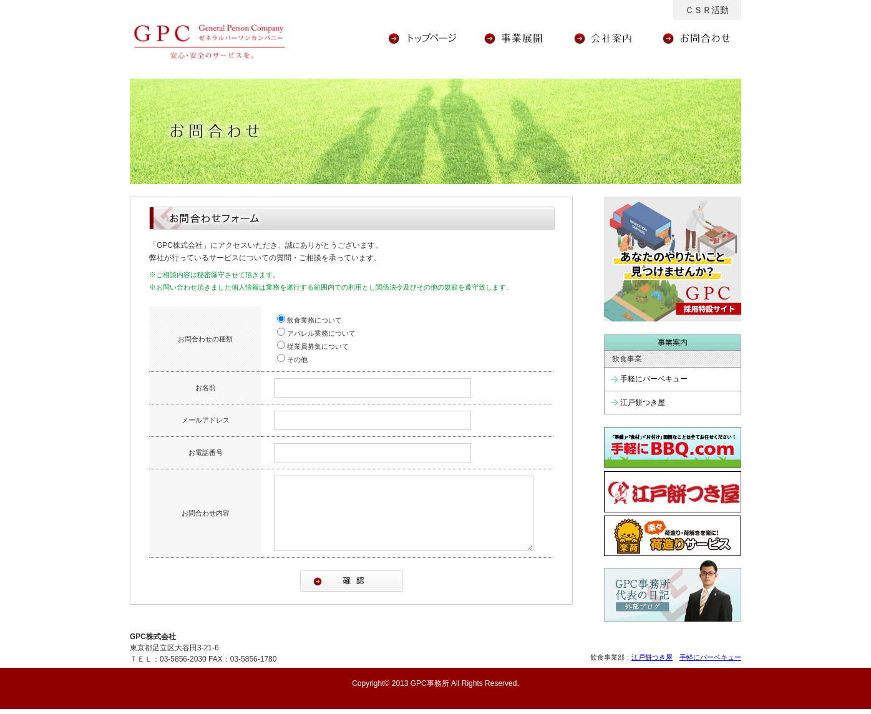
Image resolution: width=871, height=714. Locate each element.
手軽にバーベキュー (654, 378)
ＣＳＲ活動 (707, 10)
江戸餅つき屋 (642, 402)
